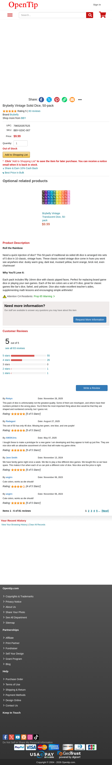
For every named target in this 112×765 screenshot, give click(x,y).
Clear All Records (37, 524)
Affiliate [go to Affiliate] (10, 637)
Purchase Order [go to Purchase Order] (14, 679)
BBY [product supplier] (23, 118)
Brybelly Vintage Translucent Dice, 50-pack (54, 217)
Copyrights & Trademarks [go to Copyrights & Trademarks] (19, 596)
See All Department (9, 15)
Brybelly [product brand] (14, 114)
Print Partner (13, 643)
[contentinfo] (23, 5)
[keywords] (52, 15)
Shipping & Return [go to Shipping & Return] (16, 689)
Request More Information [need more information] (90, 319)
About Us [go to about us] (11, 607)
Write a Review (91, 388)
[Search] (89, 15)
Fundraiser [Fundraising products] (11, 648)
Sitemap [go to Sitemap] (10, 622)
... (99, 510)
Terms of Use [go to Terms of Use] (13, 684)
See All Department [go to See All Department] (16, 617)
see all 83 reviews (15, 348)
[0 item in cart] (102, 16)
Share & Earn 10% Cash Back (20, 168)
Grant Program (14, 658)
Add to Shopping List (16, 154)
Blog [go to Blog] (8, 664)
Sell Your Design (15, 653)
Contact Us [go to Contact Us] (12, 705)
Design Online (13, 700)
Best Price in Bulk (13, 172)
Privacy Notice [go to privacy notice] (13, 601)
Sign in (97, 4)
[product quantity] (21, 143)
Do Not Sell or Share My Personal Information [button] (28, 742)
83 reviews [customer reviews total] (34, 111)
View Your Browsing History (14, 524)
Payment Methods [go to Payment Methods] (16, 695)
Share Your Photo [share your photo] (15, 612)
